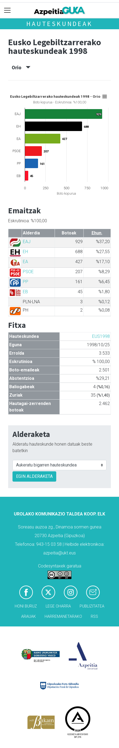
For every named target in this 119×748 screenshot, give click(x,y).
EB (25, 291)
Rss (94, 616)
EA (25, 261)
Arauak (28, 616)
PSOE (28, 271)
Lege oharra (58, 606)
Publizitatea (92, 606)
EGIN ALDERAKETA (34, 476)
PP (25, 281)
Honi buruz (26, 606)
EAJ (26, 241)
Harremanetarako (63, 616)
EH (25, 251)
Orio (21, 67)
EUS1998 (101, 336)
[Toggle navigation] (7, 10)
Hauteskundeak (59, 23)
